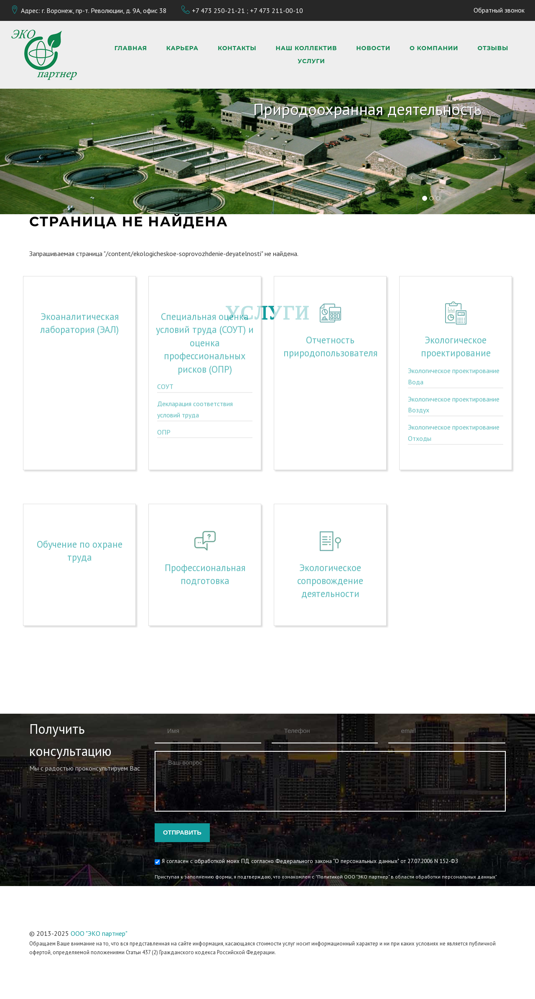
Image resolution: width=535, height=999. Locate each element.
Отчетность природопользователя (330, 284)
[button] (40, 151)
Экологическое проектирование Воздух (453, 343)
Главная (131, 48)
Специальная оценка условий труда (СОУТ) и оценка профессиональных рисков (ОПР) (205, 281)
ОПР (164, 370)
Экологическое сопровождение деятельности (330, 540)
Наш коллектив (306, 48)
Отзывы (492, 48)
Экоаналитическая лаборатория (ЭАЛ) (79, 261)
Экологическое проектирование (456, 284)
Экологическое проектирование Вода (453, 315)
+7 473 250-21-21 (218, 10)
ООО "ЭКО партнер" (99, 933)
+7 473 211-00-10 (276, 10)
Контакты (237, 48)
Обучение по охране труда (79, 510)
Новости (373, 48)
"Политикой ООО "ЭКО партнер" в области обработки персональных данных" (406, 876)
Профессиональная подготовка (205, 533)
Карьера (182, 48)
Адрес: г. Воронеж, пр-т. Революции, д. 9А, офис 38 (94, 10)
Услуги (311, 61)
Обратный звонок (499, 10)
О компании (434, 48)
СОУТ (165, 325)
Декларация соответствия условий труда (195, 348)
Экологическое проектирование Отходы (453, 371)
